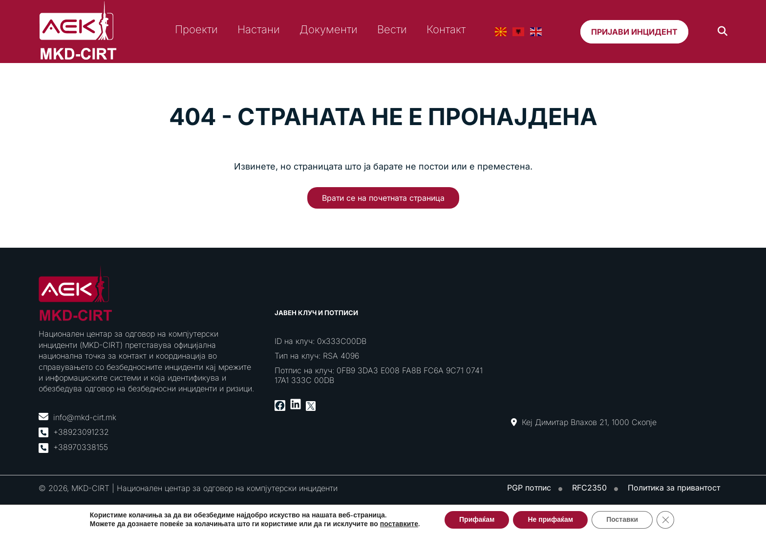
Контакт (446, 29)
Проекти (196, 29)
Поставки (622, 519)
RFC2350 (589, 487)
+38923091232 (81, 432)
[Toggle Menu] (756, 69)
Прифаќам (476, 519)
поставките (399, 524)
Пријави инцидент (634, 32)
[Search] (722, 31)
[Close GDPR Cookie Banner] (665, 520)
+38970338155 (80, 447)
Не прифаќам (550, 519)
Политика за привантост (674, 487)
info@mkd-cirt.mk (84, 417)
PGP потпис (529, 487)
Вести (392, 29)
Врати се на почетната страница (383, 198)
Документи (328, 29)
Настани (258, 29)
